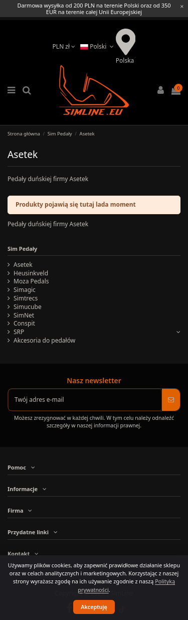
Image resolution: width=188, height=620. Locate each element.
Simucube (28, 307)
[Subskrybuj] (171, 400)
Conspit (24, 324)
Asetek (23, 265)
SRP (19, 332)
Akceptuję (94, 606)
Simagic (25, 290)
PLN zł (64, 46)
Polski (98, 46)
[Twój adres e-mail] (85, 400)
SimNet (24, 316)
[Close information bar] (182, 6)
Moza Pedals (31, 281)
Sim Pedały (22, 248)
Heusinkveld (31, 273)
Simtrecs (26, 298)
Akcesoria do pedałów (44, 341)
